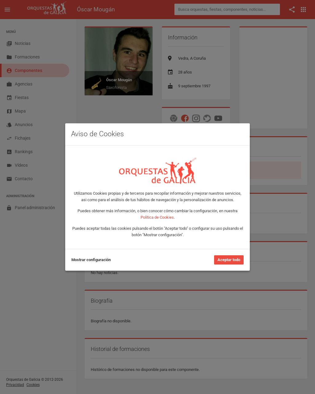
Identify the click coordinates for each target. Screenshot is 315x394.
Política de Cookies (157, 217)
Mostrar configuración (91, 259)
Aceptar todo (228, 259)
